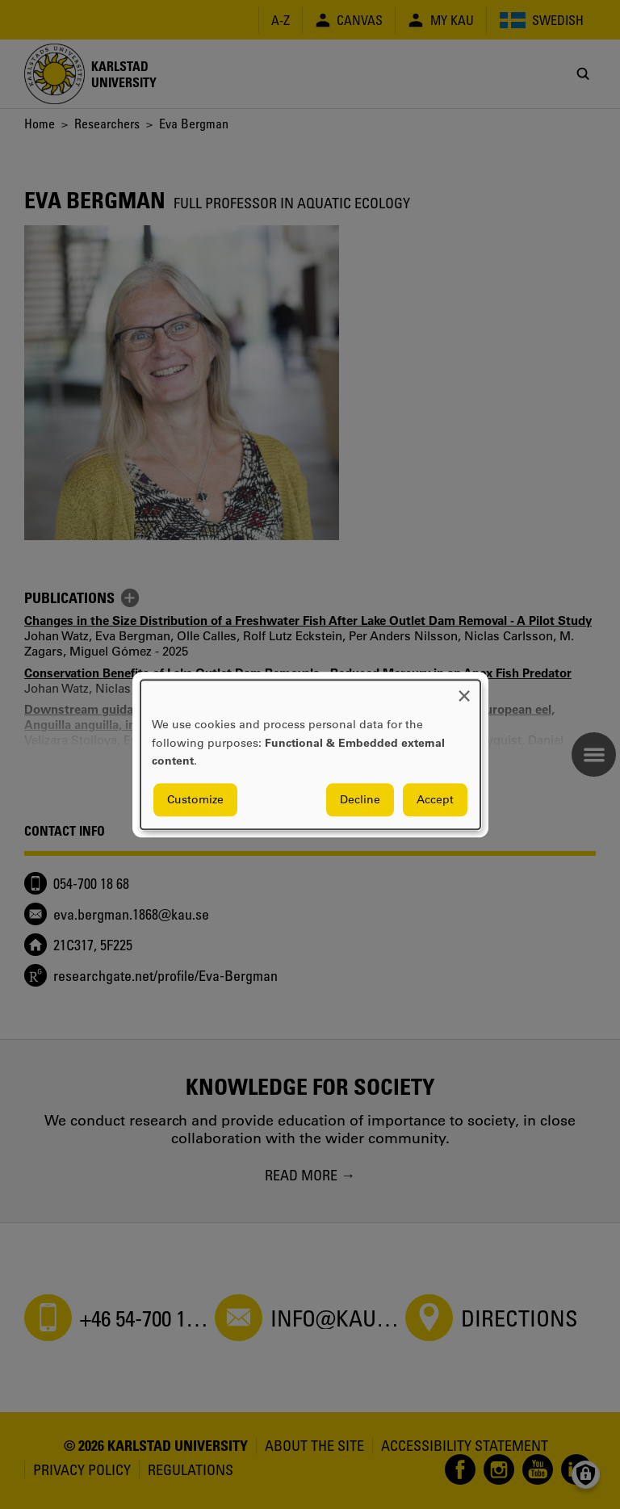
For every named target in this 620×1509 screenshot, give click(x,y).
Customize (195, 799)
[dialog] (310, 754)
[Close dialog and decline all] (464, 690)
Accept (435, 799)
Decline (360, 799)
